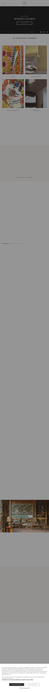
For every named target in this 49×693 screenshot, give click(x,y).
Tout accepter (16, 684)
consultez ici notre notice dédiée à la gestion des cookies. (18, 679)
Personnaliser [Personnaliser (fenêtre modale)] (24, 688)
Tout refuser (32, 684)
